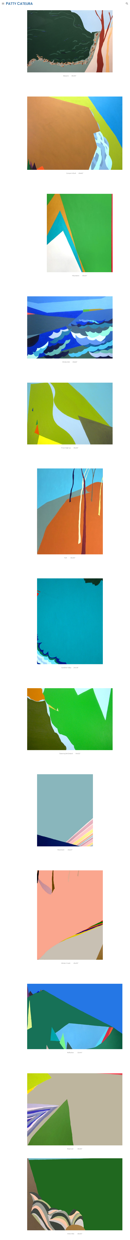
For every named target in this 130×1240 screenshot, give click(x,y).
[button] (3, 3)
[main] (70, 75)
